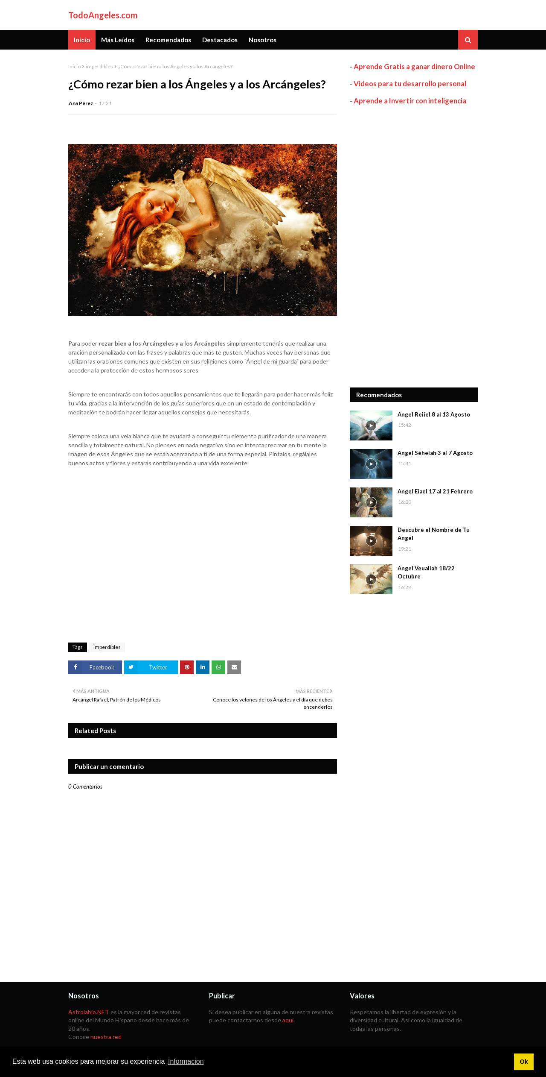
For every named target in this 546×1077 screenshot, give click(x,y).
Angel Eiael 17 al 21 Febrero (435, 491)
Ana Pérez (81, 103)
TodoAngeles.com (103, 15)
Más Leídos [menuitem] (117, 40)
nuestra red (106, 1036)
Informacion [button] (186, 1061)
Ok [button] (524, 1061)
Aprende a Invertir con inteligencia (410, 100)
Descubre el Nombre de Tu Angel (434, 534)
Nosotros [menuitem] (262, 40)
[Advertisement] (414, 246)
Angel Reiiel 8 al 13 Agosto (434, 414)
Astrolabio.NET (88, 1011)
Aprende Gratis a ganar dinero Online (414, 66)
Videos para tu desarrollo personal (410, 83)
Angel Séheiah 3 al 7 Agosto (435, 452)
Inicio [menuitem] (82, 40)
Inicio (74, 66)
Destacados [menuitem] (220, 40)
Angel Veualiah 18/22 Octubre (426, 572)
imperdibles (99, 66)
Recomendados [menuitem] (168, 40)
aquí (287, 1020)
